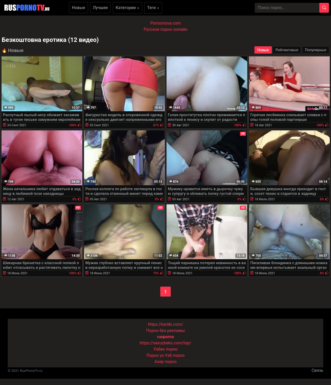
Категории (127, 7)
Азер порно (165, 361)
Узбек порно (165, 349)
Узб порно (175, 355)
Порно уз (155, 355)
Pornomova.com (165, 23)
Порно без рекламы (165, 330)
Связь (317, 370)
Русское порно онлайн (165, 29)
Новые (78, 7)
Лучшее (100, 7)
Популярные (315, 50)
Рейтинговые (286, 50)
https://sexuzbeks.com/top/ (165, 342)
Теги (153, 7)
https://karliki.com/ (165, 324)
